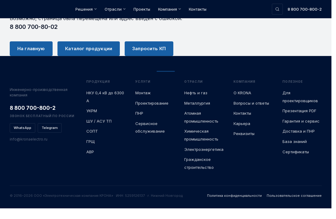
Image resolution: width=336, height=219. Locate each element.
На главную (31, 48)
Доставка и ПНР (298, 131)
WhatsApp (22, 128)
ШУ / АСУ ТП (99, 121)
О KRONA (242, 92)
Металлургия (197, 103)
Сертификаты (295, 151)
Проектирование (151, 103)
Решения (86, 9)
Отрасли (115, 9)
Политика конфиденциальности (234, 195)
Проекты (141, 9)
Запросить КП (149, 48)
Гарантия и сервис (301, 121)
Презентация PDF (299, 110)
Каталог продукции (89, 48)
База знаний (294, 141)
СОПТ (92, 131)
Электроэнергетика (203, 149)
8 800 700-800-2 (305, 9)
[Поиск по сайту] (277, 9)
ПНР (139, 113)
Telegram (50, 128)
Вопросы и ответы (251, 103)
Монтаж (143, 92)
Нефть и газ (195, 92)
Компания (169, 9)
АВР (90, 151)
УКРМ (91, 110)
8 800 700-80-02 (34, 26)
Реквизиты (244, 133)
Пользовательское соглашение (294, 195)
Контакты (197, 9)
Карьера (242, 123)
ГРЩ (90, 141)
